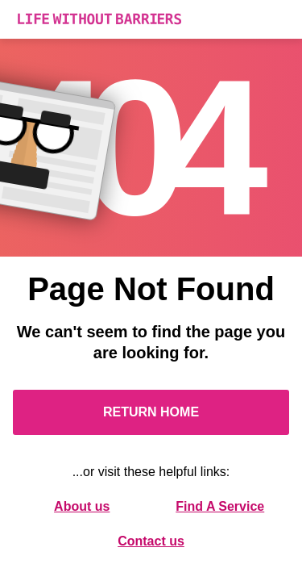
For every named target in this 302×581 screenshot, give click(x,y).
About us (82, 506)
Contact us (151, 541)
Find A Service (220, 506)
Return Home (151, 412)
